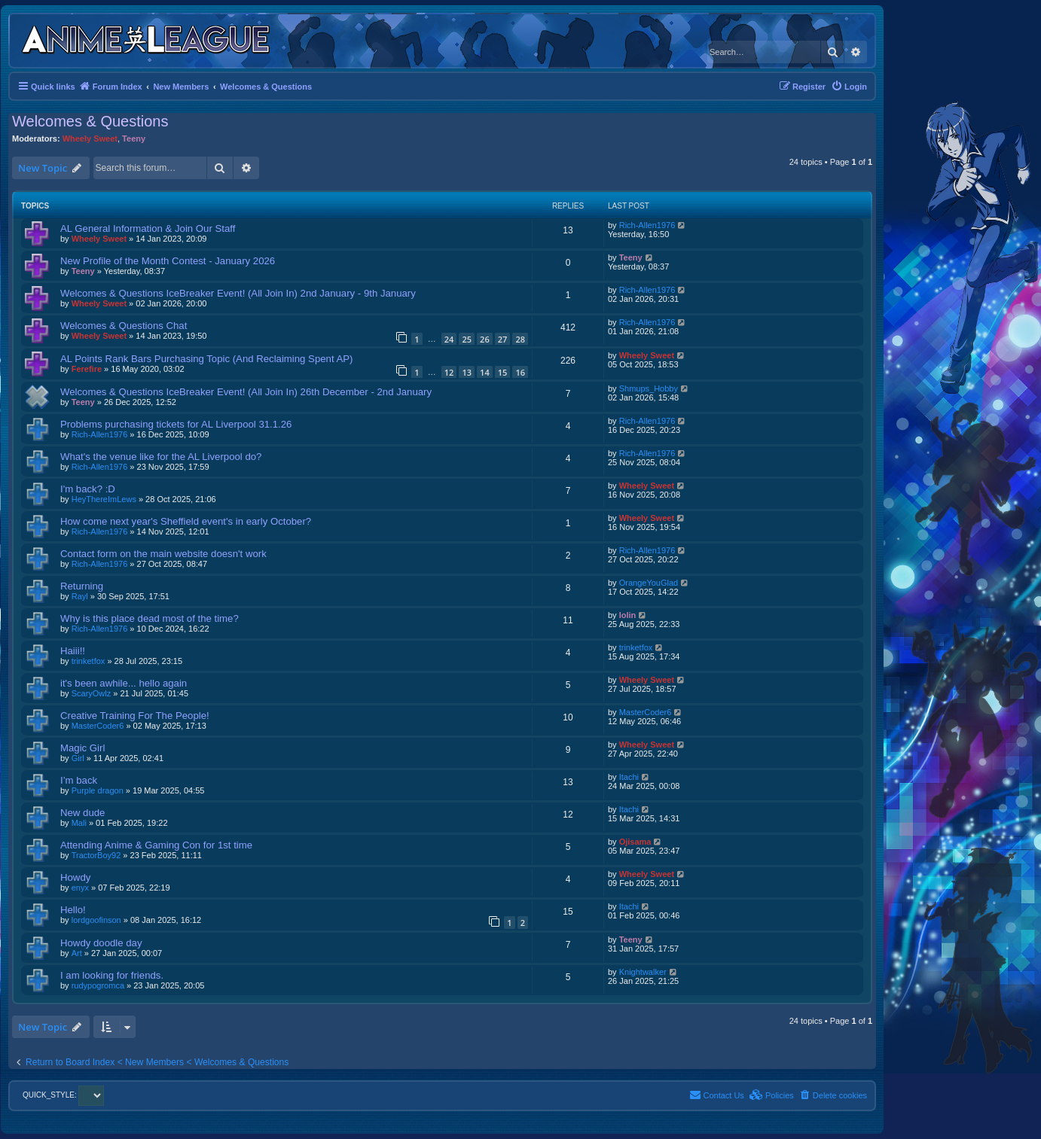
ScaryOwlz (91, 693)
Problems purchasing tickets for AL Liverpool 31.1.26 (176, 424)
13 (467, 372)
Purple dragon (98, 790)
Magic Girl (82, 748)
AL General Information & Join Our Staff (147, 228)
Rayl (80, 596)
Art (77, 953)
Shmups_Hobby (648, 388)
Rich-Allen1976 (647, 225)
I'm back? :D (87, 489)
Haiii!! (72, 650)
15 (503, 372)
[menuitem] (849, 87)
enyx (80, 887)
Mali (79, 822)
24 (449, 339)
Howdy (75, 877)
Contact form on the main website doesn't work (163, 553)
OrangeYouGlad (649, 582)
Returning (81, 586)
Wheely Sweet (90, 138)
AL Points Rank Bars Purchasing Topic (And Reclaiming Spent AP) (206, 358)
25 (467, 339)
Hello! (73, 909)
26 (485, 339)
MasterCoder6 (98, 725)
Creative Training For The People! (134, 715)
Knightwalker (643, 971)
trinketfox (88, 660)
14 (485, 372)
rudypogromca (98, 985)
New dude (82, 812)
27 (503, 339)
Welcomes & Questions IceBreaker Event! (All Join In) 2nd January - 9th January (238, 293)
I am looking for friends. (111, 975)
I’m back (78, 780)
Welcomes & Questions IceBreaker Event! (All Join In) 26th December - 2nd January (246, 391)
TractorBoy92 (96, 855)
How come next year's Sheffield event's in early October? (185, 521)
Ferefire (87, 368)
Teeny (133, 138)
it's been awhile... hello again (123, 683)
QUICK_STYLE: (63, 1095)
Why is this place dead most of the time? (149, 618)
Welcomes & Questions (90, 121)
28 (520, 339)
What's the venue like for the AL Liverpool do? (160, 456)
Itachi (629, 776)
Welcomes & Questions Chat (123, 325)
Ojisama (635, 841)
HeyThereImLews (104, 499)
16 (520, 372)
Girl (78, 758)
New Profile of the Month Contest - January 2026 (167, 260)
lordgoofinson (96, 919)
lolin (628, 615)
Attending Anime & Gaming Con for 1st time (156, 845)
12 (449, 372)
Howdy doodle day (101, 943)
